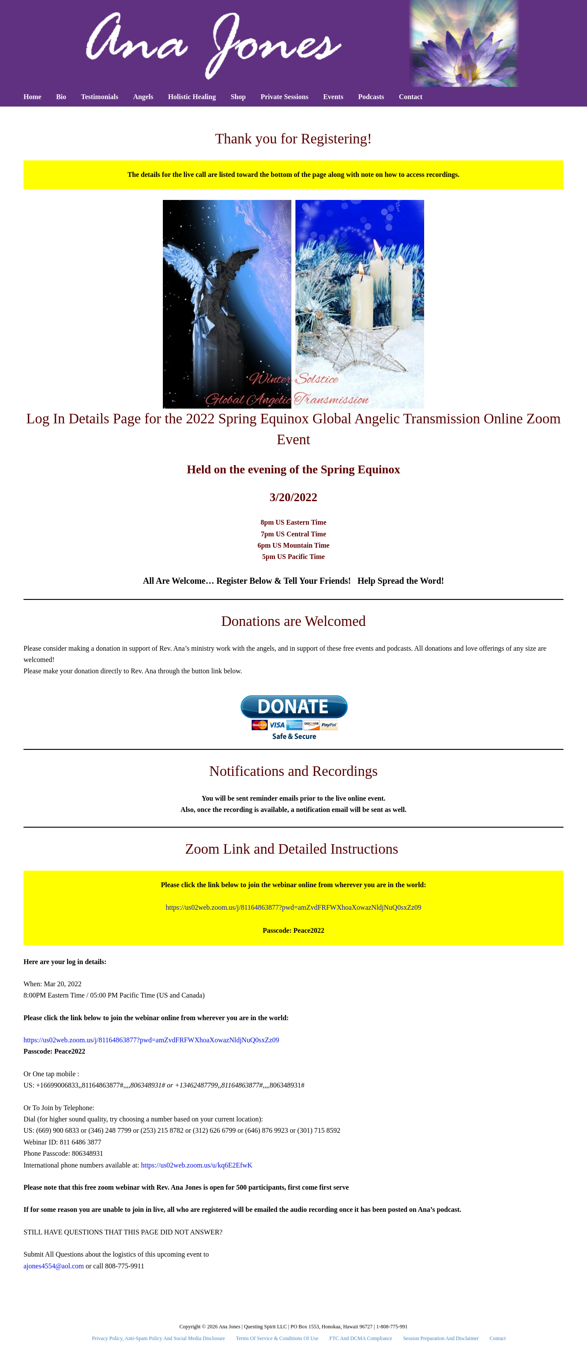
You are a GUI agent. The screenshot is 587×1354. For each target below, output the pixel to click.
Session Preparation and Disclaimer (441, 1338)
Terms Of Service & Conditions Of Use (277, 1338)
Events (333, 96)
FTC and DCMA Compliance (360, 1338)
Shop (238, 96)
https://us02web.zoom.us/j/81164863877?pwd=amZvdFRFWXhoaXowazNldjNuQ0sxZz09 (293, 907)
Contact (410, 96)
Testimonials (99, 96)
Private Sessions (284, 96)
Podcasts (371, 96)
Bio (61, 96)
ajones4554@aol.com (54, 1266)
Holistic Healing (192, 96)
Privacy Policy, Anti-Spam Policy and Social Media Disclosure (158, 1338)
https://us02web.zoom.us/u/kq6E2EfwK (197, 1165)
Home (32, 96)
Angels (143, 96)
